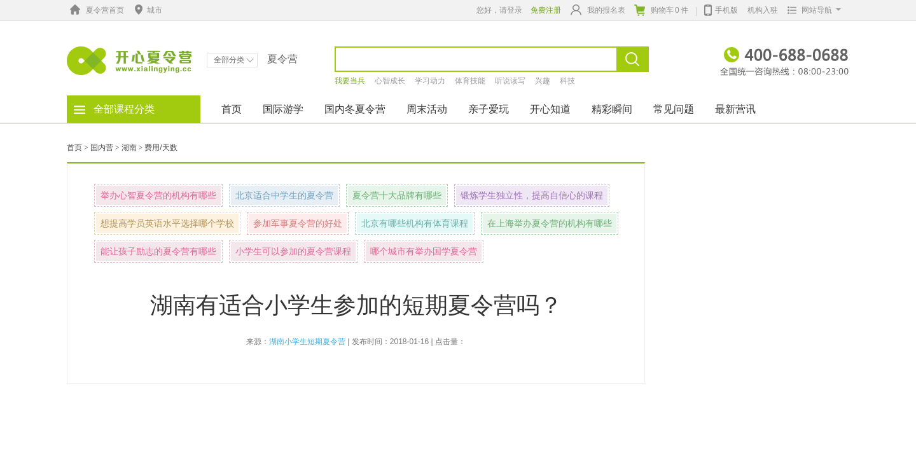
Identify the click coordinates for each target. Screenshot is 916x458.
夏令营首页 (95, 10)
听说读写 (510, 80)
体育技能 (470, 80)
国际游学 (283, 109)
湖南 (129, 147)
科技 (567, 80)
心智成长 (390, 80)
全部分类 (234, 59)
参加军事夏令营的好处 (297, 223)
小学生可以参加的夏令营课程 (293, 251)
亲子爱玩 (488, 109)
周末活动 (426, 109)
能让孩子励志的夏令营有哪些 (158, 251)
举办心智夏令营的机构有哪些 (158, 195)
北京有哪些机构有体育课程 (414, 223)
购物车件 (661, 10)
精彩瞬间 (612, 109)
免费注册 (546, 10)
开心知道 (550, 109)
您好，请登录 (499, 10)
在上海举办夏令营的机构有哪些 (549, 223)
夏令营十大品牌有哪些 (396, 195)
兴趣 (542, 80)
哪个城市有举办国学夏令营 (423, 251)
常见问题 (673, 109)
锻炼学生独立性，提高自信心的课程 (532, 195)
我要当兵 (350, 80)
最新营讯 (735, 109)
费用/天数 (160, 147)
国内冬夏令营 (354, 109)
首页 (231, 109)
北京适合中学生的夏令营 (284, 195)
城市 (147, 10)
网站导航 (811, 10)
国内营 (101, 147)
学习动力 (430, 80)
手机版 (721, 9)
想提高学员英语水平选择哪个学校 (167, 223)
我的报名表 (598, 9)
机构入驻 (762, 10)
